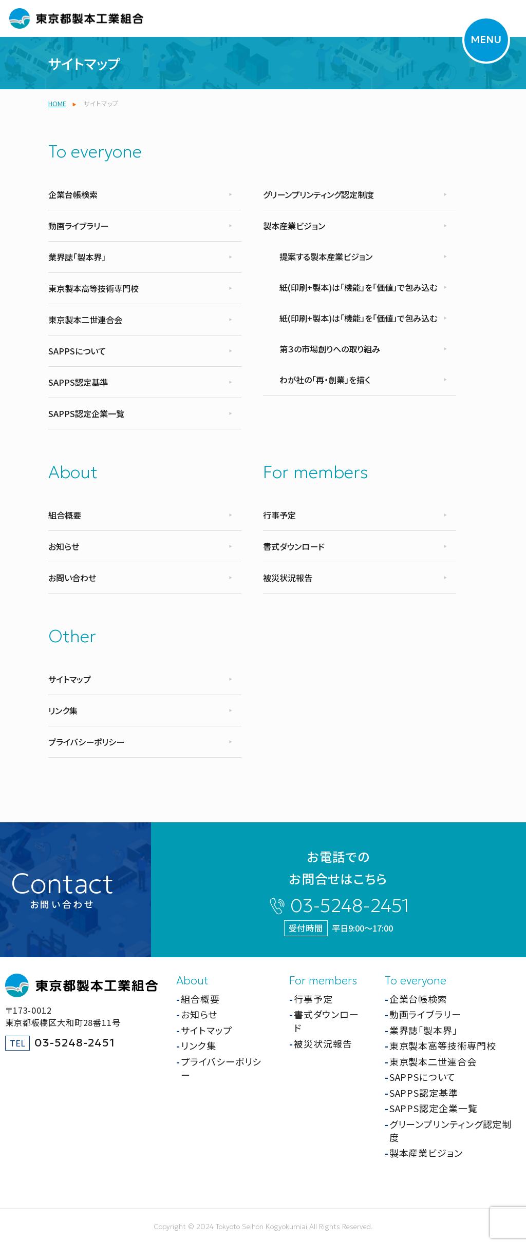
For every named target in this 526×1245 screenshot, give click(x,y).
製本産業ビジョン (294, 226)
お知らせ (63, 546)
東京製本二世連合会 (85, 319)
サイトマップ (69, 679)
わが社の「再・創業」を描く (324, 379)
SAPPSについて (77, 351)
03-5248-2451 (349, 905)
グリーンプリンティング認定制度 (318, 194)
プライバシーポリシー (86, 742)
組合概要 (64, 515)
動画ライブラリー (78, 226)
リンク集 (63, 710)
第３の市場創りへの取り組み (329, 349)
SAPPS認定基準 (78, 382)
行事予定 (279, 515)
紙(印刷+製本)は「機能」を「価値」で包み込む (358, 287)
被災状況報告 (287, 577)
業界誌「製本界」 (77, 257)
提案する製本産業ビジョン (325, 256)
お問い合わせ (72, 577)
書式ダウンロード (294, 546)
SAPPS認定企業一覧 (86, 413)
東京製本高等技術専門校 (93, 288)
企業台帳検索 (73, 194)
